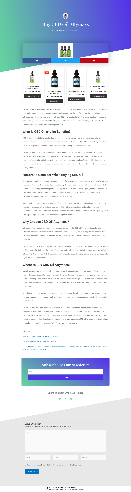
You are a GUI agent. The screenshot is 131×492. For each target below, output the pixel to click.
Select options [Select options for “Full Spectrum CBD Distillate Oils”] (55, 101)
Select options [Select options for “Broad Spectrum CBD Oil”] (77, 99)
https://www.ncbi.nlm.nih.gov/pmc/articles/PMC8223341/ (46, 336)
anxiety (41, 156)
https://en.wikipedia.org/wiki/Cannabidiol (44, 342)
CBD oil (52, 121)
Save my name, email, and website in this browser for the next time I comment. (54, 466)
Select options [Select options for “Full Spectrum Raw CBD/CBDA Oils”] (33, 96)
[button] (37, 60)
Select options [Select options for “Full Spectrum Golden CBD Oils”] (99, 96)
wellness (67, 323)
